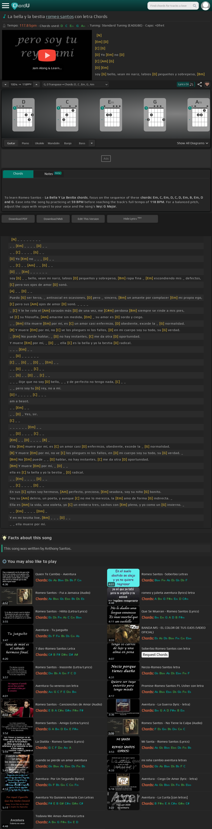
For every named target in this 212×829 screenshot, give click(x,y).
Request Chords (155, 655)
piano (25, 143)
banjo (67, 143)
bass (82, 143)
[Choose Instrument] (92, 143)
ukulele (39, 143)
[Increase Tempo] (36, 84)
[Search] (194, 6)
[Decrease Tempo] (5, 84)
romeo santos (60, 16)
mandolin (54, 143)
